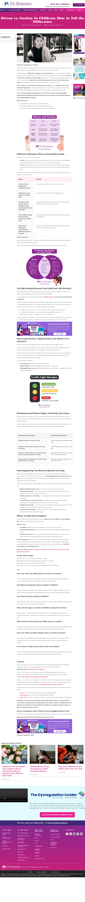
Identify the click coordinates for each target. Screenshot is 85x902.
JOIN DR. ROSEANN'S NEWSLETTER (57, 815)
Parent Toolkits (21, 854)
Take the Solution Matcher (6, 833)
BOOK (50, 10)
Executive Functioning (37, 849)
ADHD (36, 838)
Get (6, 837)
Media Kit (37, 855)
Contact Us (53, 847)
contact (79, 10)
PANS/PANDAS (38, 846)
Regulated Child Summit (23, 857)
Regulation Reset (6, 848)
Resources (70, 10)
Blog (56, 10)
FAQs (18, 569)
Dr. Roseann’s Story (55, 837)
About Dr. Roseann (54, 834)
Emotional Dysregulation (38, 834)
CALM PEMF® (21, 860)
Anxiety (36, 840)
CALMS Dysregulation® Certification (23, 846)
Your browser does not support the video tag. (14, 795)
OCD (36, 843)
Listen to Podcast (6, 842)
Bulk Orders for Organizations (21, 839)
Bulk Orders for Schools (23, 835)
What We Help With (30, 10)
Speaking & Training (39, 858)
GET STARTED (78, 5)
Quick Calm (5, 846)
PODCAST (43, 10)
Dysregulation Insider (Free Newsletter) (53, 843)
